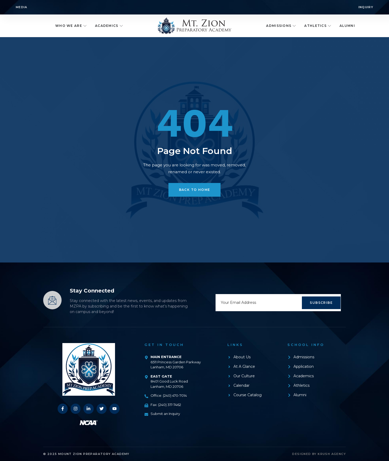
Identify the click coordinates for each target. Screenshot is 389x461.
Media (21, 7)
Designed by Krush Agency (319, 454)
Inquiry (365, 7)
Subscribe (321, 303)
